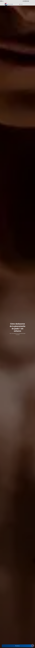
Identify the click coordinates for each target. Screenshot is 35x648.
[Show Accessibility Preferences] (32, 645)
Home (10, 333)
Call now (17, 645)
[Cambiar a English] (21, 4)
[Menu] (2, 1)
